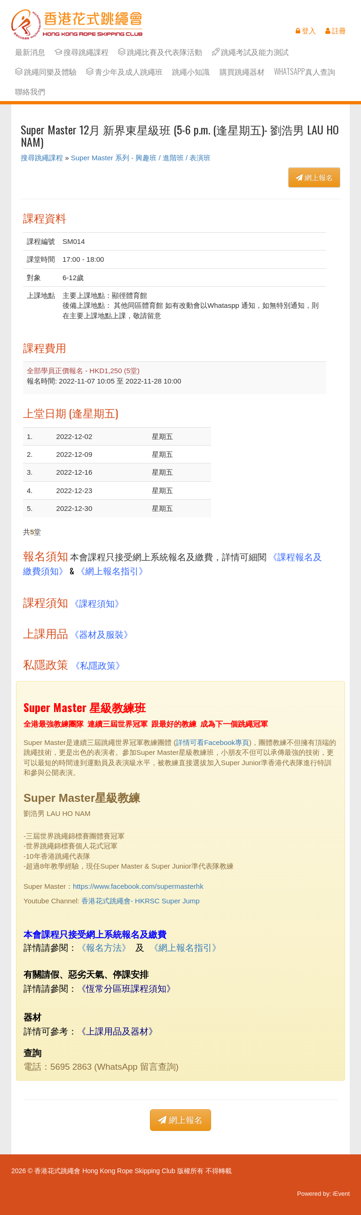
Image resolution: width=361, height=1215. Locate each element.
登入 (306, 30)
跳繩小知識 (191, 72)
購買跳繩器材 (242, 72)
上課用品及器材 (117, 1030)
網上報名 (314, 177)
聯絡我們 (30, 91)
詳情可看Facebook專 (209, 742)
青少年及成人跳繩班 (124, 72)
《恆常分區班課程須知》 (126, 987)
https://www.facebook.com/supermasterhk (138, 886)
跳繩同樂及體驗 (46, 72)
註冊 (335, 30)
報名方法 (104, 948)
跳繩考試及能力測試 (250, 52)
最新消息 (30, 52)
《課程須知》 (97, 602)
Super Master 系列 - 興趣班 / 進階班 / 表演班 (141, 158)
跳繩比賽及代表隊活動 (160, 52)
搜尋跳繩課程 (82, 52)
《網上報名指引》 (112, 570)
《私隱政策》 (98, 664)
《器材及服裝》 (101, 633)
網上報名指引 (185, 948)
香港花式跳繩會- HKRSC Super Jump (140, 901)
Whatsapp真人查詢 (304, 72)
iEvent (341, 1193)
